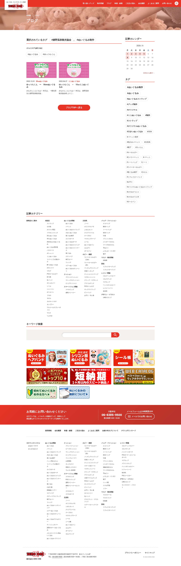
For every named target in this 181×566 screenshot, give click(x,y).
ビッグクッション (71, 283)
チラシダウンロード (128, 431)
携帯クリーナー (70, 292)
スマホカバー (70, 491)
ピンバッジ (87, 292)
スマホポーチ (70, 494)
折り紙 (49, 277)
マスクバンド (107, 498)
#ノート (144, 162)
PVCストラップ (70, 479)
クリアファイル (89, 233)
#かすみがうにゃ (133, 192)
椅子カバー (69, 259)
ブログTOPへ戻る (74, 107)
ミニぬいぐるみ (52, 256)
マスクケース (107, 495)
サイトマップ (150, 553)
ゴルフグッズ (107, 279)
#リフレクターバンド (134, 177)
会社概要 (141, 3)
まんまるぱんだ (33, 449)
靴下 (104, 254)
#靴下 (129, 147)
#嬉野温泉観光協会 (61, 39)
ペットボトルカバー (109, 285)
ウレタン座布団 (70, 470)
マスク (49, 313)
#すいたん (139, 147)
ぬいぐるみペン (89, 245)
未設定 (47, 221)
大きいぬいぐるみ (71, 233)
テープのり (87, 236)
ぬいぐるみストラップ (73, 229)
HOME (28, 15)
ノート (86, 223)
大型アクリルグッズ (90, 478)
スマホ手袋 (106, 485)
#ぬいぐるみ (33, 54)
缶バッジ (49, 280)
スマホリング (70, 289)
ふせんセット (88, 229)
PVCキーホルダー (52, 274)
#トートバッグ (132, 162)
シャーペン (50, 289)
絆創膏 (105, 260)
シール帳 (68, 521)
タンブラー (50, 304)
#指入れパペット (133, 142)
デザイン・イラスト (108, 294)
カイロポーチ (70, 239)
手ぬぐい (106, 248)
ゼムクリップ (70, 534)
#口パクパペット (133, 157)
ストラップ (50, 223)
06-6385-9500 (112, 415)
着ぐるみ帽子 (70, 236)
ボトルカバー (51, 283)
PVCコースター (126, 475)
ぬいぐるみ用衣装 (52, 247)
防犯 (102, 264)
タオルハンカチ (52, 301)
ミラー (105, 488)
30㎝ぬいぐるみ (52, 239)
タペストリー (88, 493)
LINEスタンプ (107, 297)
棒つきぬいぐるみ (52, 265)
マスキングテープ (89, 239)
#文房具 (147, 142)
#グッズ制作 (132, 104)
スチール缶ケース (89, 466)
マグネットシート (89, 277)
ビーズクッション (71, 449)
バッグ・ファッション (108, 221)
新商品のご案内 (31, 221)
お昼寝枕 (68, 461)
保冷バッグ (106, 233)
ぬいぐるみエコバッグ (73, 245)
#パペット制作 (132, 137)
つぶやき (49, 316)
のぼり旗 (49, 487)
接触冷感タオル (108, 467)
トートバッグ (107, 229)
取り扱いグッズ (88, 3)
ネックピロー (70, 464)
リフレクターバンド (109, 269)
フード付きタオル (108, 245)
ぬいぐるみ (69, 223)
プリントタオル (108, 239)
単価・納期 (118, 3)
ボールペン (50, 292)
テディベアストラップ (54, 496)
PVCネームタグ (89, 286)
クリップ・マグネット (91, 280)
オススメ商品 (51, 229)
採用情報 (48, 431)
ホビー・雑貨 (87, 254)
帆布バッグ (106, 226)
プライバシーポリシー (133, 553)
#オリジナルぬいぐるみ (136, 126)
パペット (68, 226)
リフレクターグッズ (109, 266)
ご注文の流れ (130, 3)
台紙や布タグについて (110, 431)
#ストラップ (132, 121)
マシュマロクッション (73, 280)
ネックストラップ (89, 289)
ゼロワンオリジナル (33, 443)
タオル (49, 298)
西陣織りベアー (52, 490)
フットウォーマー (71, 458)
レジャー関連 (105, 273)
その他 (49, 226)
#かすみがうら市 (133, 197)
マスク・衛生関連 (107, 257)
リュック (68, 262)
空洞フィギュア (89, 271)
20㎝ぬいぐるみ (52, 236)
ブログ (109, 3)
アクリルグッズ (89, 283)
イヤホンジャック (52, 233)
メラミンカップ (126, 463)
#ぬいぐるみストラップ (136, 99)
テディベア (69, 256)
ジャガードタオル (108, 242)
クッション (67, 274)
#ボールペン (131, 202)
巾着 (104, 236)
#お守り (130, 182)
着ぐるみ (68, 253)
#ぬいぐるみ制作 (85, 39)
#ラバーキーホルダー (134, 167)
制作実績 (100, 3)
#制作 (147, 115)
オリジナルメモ (89, 226)
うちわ (49, 295)
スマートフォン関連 (70, 287)
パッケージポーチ (127, 452)
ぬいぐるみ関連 (69, 221)
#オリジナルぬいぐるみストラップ (139, 187)
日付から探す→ (149, 73)
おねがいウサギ (33, 446)
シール (49, 286)
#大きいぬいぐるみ (135, 131)
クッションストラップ (91, 274)
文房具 (85, 221)
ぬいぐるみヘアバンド (54, 538)
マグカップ (106, 282)
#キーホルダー (132, 152)
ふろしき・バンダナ (109, 251)
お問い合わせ (167, 3)
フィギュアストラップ (91, 268)
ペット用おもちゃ (52, 461)
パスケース (50, 250)
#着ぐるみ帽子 (132, 172)
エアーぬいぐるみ (71, 265)
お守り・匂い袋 (89, 295)
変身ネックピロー (71, 467)
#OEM (149, 132)
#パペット (147, 157)
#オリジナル (132, 110)
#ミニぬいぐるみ (134, 115)
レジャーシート (108, 288)
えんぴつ (87, 248)
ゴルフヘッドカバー (109, 276)
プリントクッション (72, 277)
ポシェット (50, 253)
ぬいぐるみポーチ (71, 242)
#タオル (144, 172)
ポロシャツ (50, 268)
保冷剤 (105, 291)
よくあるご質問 (153, 3)
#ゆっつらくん (49, 54)
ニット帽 (106, 482)
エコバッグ (106, 223)
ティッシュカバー (52, 524)
